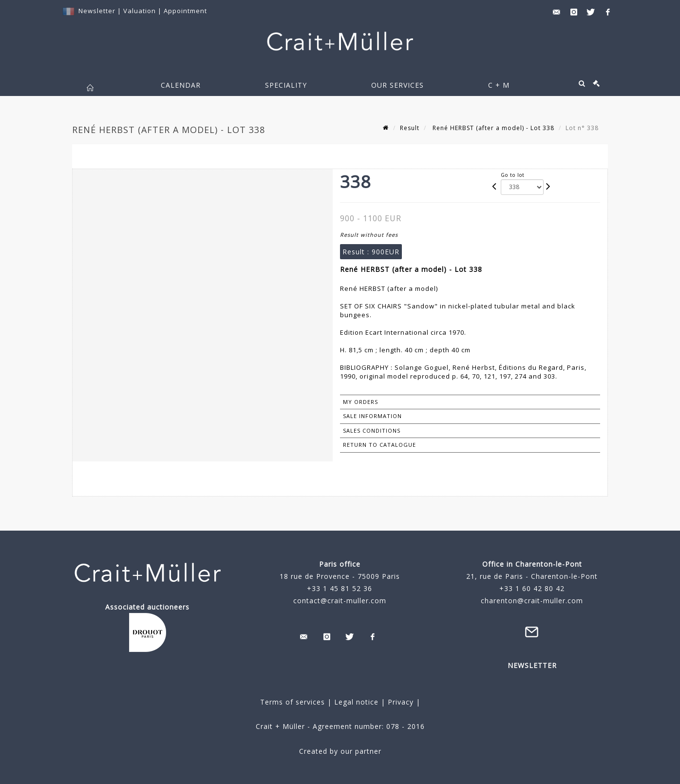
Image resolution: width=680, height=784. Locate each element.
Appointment (185, 10)
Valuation (139, 10)
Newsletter (96, 10)
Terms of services (292, 702)
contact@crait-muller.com (339, 600)
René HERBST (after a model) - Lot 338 (492, 128)
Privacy (399, 702)
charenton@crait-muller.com (532, 600)
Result (409, 128)
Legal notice (356, 702)
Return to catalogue (379, 444)
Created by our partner (340, 751)
